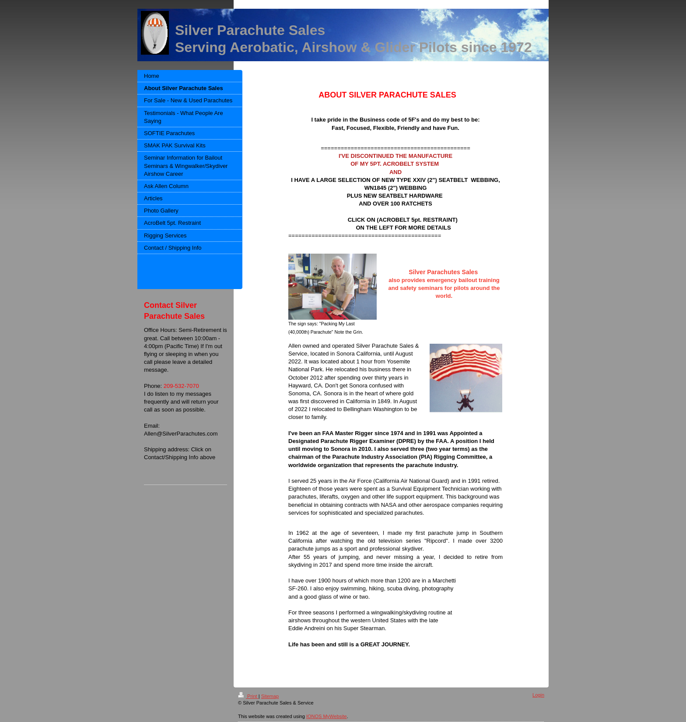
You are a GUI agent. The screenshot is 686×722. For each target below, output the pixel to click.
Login (538, 695)
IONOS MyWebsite (326, 716)
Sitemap (270, 696)
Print (248, 696)
